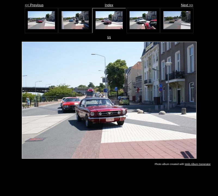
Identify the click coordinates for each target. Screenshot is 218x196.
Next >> (187, 5)
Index (109, 5)
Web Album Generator (198, 164)
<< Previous (34, 5)
